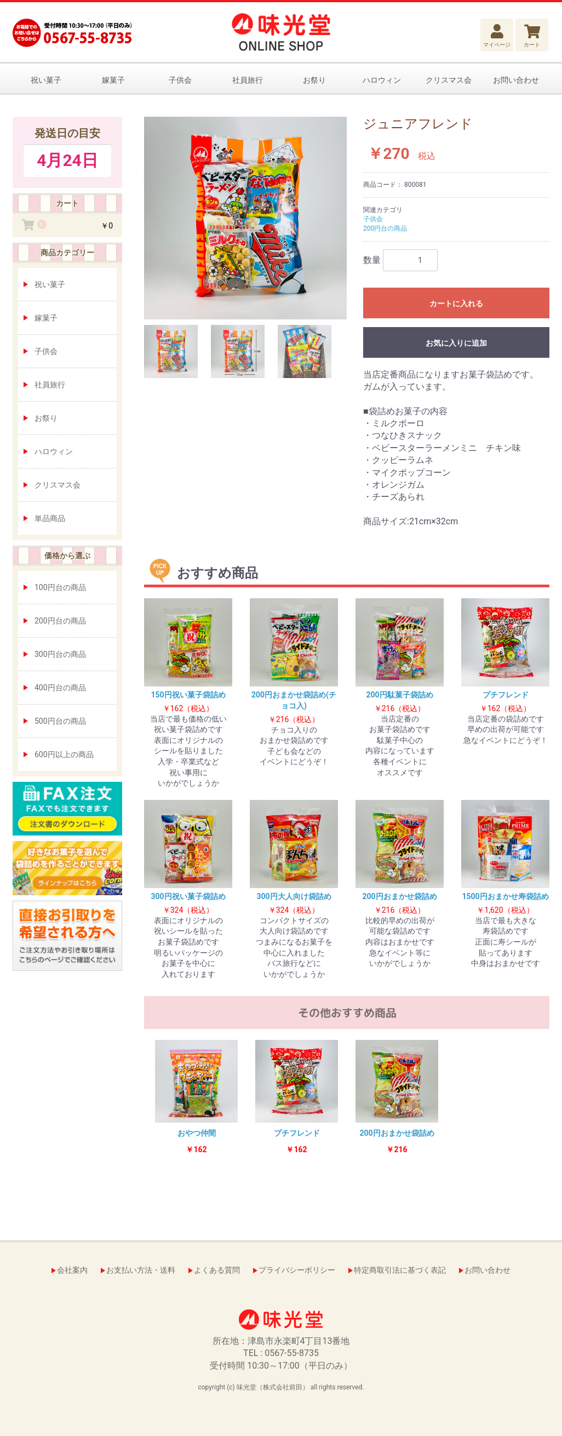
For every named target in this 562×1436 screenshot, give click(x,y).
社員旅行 (247, 80)
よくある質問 (217, 1270)
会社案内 (72, 1270)
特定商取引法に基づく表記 (400, 1270)
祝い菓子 (46, 80)
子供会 (180, 80)
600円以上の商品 (64, 754)
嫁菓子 (113, 80)
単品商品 (50, 518)
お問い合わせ (516, 80)
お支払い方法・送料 (140, 1270)
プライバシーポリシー (297, 1270)
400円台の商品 (60, 687)
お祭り (314, 80)
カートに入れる (456, 303)
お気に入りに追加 (456, 343)
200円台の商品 (60, 620)
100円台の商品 (60, 587)
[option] (245, 218)
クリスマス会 (449, 80)
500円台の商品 (60, 721)
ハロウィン (382, 80)
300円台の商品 (60, 654)
